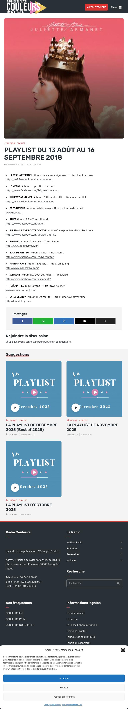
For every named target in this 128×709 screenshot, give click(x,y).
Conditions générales (78, 642)
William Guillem (15, 164)
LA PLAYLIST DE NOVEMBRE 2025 (92, 427)
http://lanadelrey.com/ (19, 301)
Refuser (64, 687)
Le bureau (72, 619)
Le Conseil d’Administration (81, 625)
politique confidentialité (72, 704)
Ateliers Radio (74, 542)
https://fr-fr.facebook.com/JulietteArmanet (30, 201)
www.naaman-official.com (21, 290)
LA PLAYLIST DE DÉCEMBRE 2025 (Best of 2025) (32, 427)
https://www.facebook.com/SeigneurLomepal (32, 190)
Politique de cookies (52, 704)
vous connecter (28, 341)
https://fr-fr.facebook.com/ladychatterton (29, 179)
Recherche (118, 583)
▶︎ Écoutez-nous (96, 7)
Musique (11, 143)
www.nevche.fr (14, 212)
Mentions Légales (76, 631)
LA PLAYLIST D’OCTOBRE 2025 (29, 507)
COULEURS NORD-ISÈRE (20, 625)
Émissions (72, 548)
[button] (123, 650)
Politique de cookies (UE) (80, 636)
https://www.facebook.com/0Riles (25, 223)
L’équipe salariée (75, 613)
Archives (71, 560)
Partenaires (72, 554)
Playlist (21, 143)
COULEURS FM (14, 613)
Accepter (64, 678)
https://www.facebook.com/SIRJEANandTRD (31, 234)
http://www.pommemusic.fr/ (22, 245)
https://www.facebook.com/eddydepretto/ (30, 256)
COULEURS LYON (15, 619)
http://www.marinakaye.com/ (22, 268)
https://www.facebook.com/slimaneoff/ (28, 279)
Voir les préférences (64, 696)
